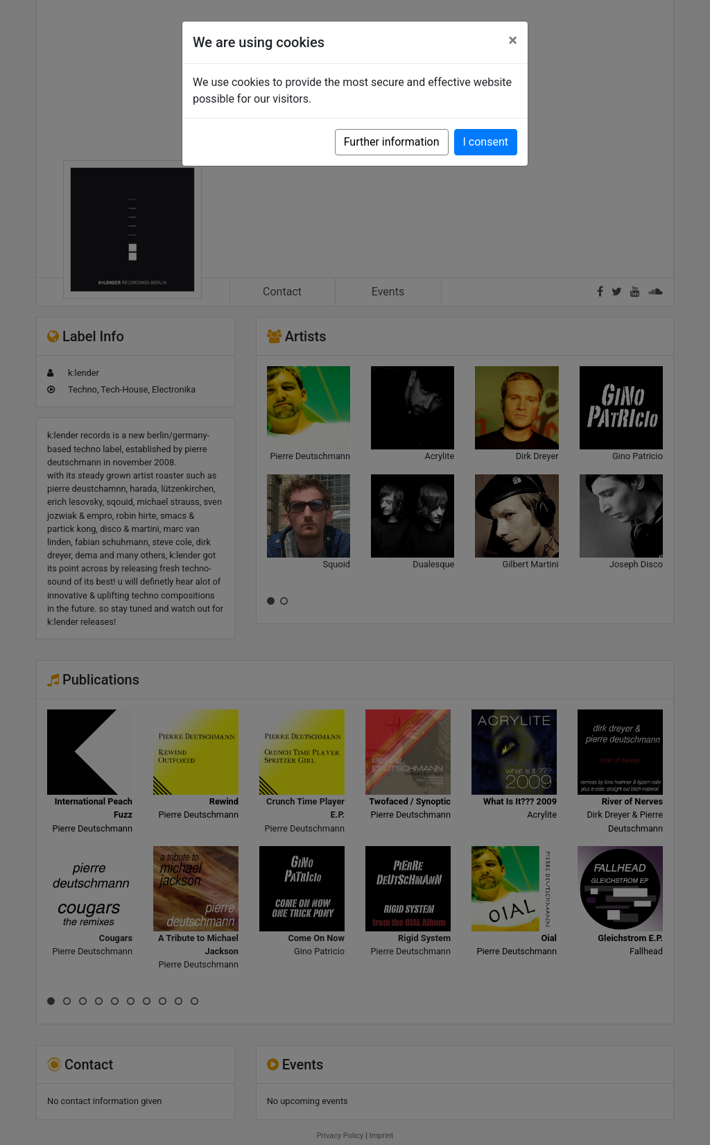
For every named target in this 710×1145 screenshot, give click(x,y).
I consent (485, 141)
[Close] (513, 40)
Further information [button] (392, 141)
